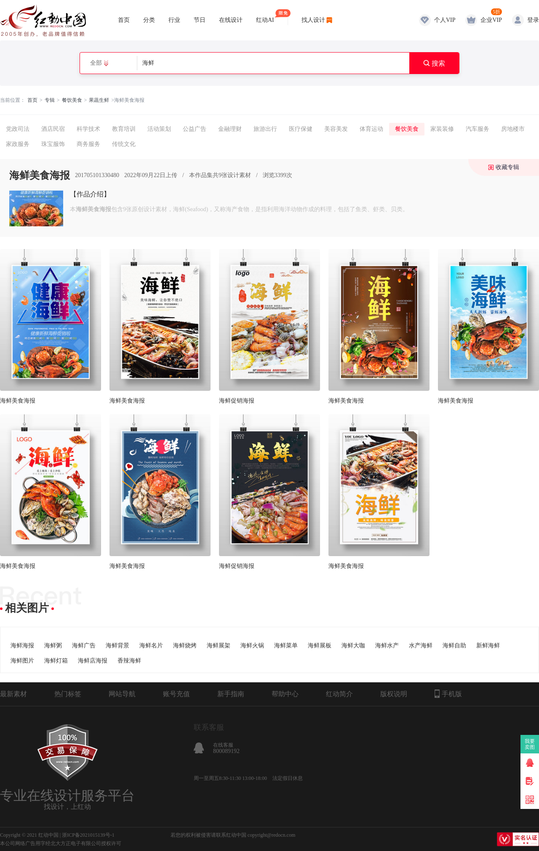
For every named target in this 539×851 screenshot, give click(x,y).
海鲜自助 (454, 645)
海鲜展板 (319, 645)
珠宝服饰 (53, 144)
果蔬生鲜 (99, 100)
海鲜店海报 (92, 660)
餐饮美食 (72, 100)
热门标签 (67, 693)
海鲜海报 (22, 645)
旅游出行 (265, 129)
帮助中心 (285, 693)
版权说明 (393, 693)
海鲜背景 (117, 645)
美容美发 (336, 129)
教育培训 (124, 129)
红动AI (265, 16)
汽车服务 (477, 129)
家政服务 (17, 144)
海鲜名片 (151, 645)
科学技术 (88, 129)
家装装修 (442, 129)
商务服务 (88, 144)
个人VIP (445, 20)
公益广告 (194, 129)
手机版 (448, 693)
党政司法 (17, 129)
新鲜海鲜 (488, 645)
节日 (199, 20)
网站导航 (122, 693)
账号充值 (176, 693)
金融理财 (230, 129)
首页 (124, 20)
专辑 (50, 100)
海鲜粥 (53, 645)
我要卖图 (530, 744)
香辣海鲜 (129, 660)
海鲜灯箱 (56, 660)
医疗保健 (300, 129)
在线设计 (231, 20)
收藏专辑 (507, 167)
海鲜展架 (218, 645)
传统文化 (124, 144)
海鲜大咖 (353, 645)
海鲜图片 (22, 660)
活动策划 (159, 129)
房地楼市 (513, 129)
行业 (174, 20)
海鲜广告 (84, 645)
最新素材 (13, 693)
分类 (149, 20)
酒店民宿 (53, 129)
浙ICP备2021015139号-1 (88, 835)
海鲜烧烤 (185, 645)
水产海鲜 (420, 645)
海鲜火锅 (252, 645)
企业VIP (491, 20)
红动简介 (339, 693)
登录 (533, 20)
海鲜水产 (387, 645)
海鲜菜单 (286, 645)
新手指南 (230, 693)
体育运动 (371, 129)
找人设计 (313, 20)
